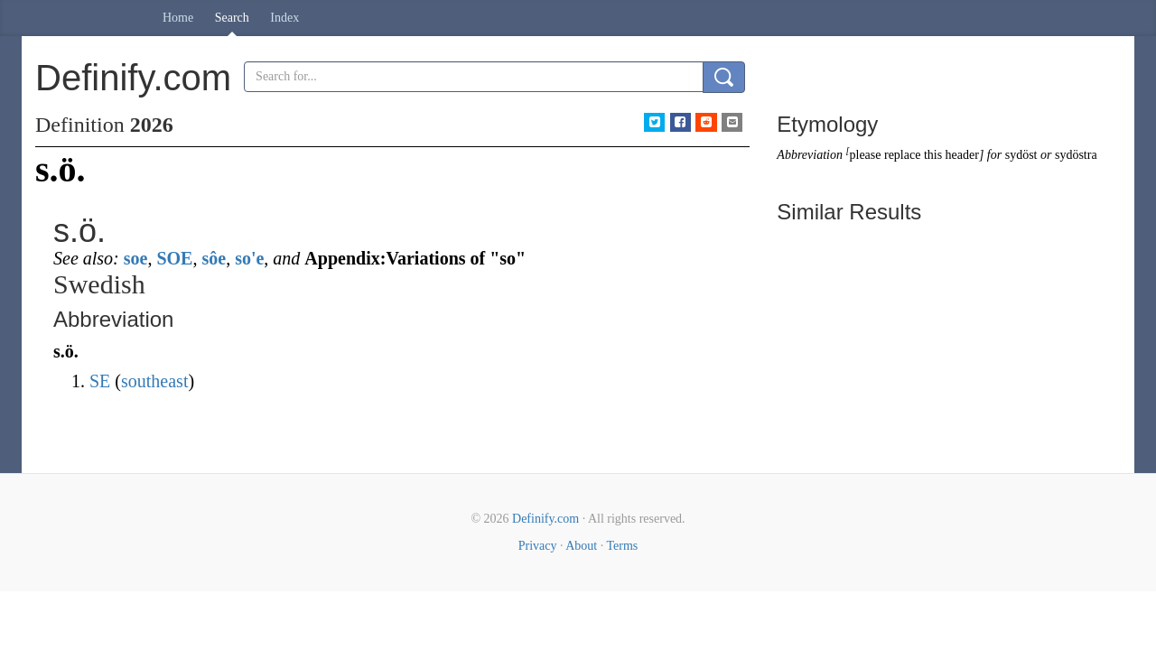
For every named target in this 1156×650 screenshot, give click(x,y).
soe (136, 258)
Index (284, 17)
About (581, 545)
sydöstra (1076, 155)
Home (178, 17)
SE (99, 381)
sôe (213, 258)
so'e (249, 258)
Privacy (537, 545)
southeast (154, 381)
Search (232, 17)
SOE (174, 258)
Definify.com (545, 518)
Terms (622, 545)
